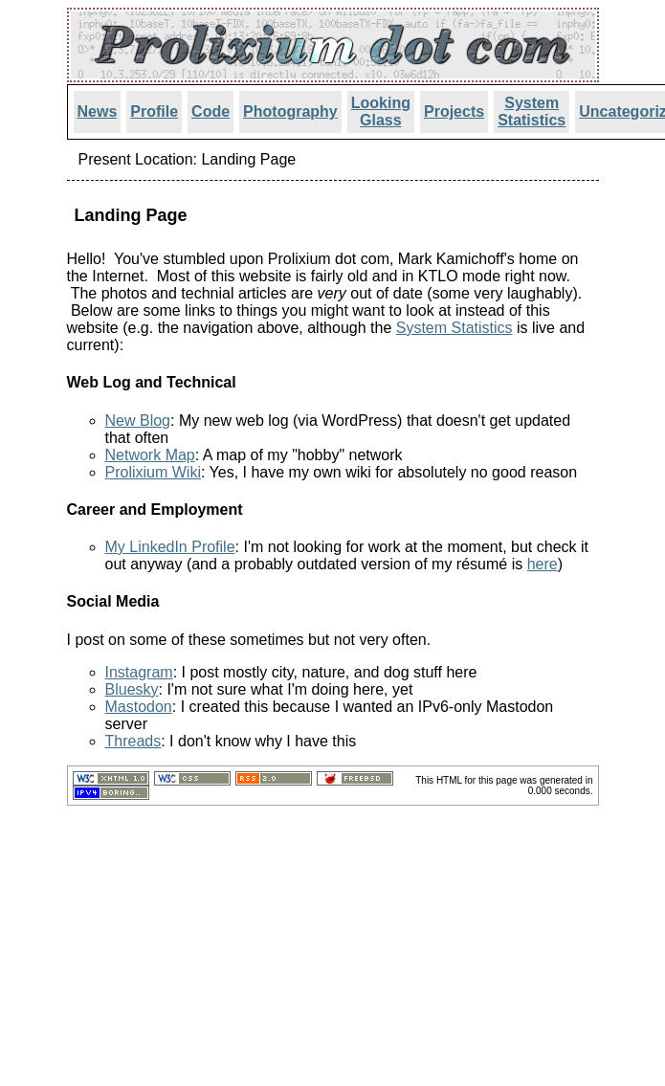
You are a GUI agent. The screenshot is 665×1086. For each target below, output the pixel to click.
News (98, 111)
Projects (454, 111)
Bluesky (132, 689)
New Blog (137, 420)
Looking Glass (380, 111)
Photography (290, 111)
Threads (133, 741)
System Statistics (531, 111)
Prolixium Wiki (153, 472)
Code (210, 111)
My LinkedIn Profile (170, 547)
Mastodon (138, 706)
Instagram (139, 672)
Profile (154, 111)
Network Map (150, 455)
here (542, 564)
